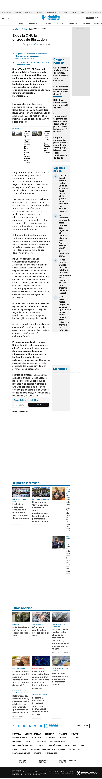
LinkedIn (30, 726)
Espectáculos (54, 745)
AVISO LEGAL (75, 749)
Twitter (13, 726)
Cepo (65, 12)
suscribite (90, 17)
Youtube (35, 726)
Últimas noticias (33, 734)
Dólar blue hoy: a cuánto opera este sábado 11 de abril (60, 90)
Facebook (18, 726)
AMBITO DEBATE (67, 761)
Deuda (82, 12)
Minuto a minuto (39, 668)
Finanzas (47, 23)
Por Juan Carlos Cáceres (60, 652)
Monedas (56, 373)
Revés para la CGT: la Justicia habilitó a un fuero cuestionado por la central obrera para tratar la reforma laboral (65, 276)
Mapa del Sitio (19, 749)
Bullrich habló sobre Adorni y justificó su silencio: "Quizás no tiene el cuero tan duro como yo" (69, 515)
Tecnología (70, 745)
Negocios (73, 23)
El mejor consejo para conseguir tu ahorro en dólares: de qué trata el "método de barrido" (21, 678)
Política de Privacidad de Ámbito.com (47, 749)
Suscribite (38, 405)
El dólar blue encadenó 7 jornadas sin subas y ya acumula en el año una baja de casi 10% (40, 706)
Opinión (86, 23)
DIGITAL (24, 761)
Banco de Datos (19, 738)
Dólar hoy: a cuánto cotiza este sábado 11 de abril (60, 104)
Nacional (16, 742)
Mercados (36, 738)
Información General (22, 745)
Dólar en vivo (29, 12)
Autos (40, 745)
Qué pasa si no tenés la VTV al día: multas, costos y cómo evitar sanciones (60, 74)
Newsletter (82, 726)
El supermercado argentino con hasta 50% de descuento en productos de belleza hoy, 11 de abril (60, 122)
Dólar (20, 23)
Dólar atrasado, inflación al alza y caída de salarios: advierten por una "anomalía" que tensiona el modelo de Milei (21, 704)
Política (60, 23)
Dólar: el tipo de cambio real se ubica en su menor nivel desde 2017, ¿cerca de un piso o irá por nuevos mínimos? (63, 193)
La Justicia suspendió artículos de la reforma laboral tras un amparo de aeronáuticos (20, 511)
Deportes (41, 742)
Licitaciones (51, 753)
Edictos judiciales (21, 753)
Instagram (24, 726)
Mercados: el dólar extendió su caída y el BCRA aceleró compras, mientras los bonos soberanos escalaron (40, 679)
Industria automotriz (53, 12)
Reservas (18, 12)
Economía (33, 23)
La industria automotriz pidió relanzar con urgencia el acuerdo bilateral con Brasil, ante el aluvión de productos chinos (64, 235)
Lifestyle (74, 738)
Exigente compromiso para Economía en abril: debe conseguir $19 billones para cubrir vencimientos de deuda (60, 147)
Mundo (29, 742)
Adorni (74, 12)
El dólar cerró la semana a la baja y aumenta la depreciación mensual (60, 679)
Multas (37, 753)
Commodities (69, 373)
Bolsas (62, 373)
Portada (16, 734)
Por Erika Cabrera (18, 716)
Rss (82, 745)
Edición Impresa (57, 742)
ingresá (97, 17)
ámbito (15, 29)
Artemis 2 (40, 12)
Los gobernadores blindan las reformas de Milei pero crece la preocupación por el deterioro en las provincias (31, 56)
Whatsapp (41, 726)
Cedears (77, 373)
